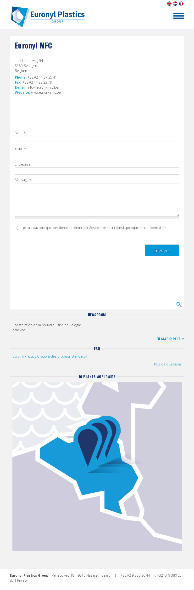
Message (23, 180)
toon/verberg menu (178, 16)
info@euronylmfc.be (43, 87)
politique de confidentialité (145, 228)
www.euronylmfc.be (46, 92)
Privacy (22, 580)
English (169, 3)
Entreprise (23, 164)
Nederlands (175, 3)
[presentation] (51, 245)
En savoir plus (168, 338)
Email (20, 149)
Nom (20, 133)
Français (181, 3)
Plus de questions (168, 364)
